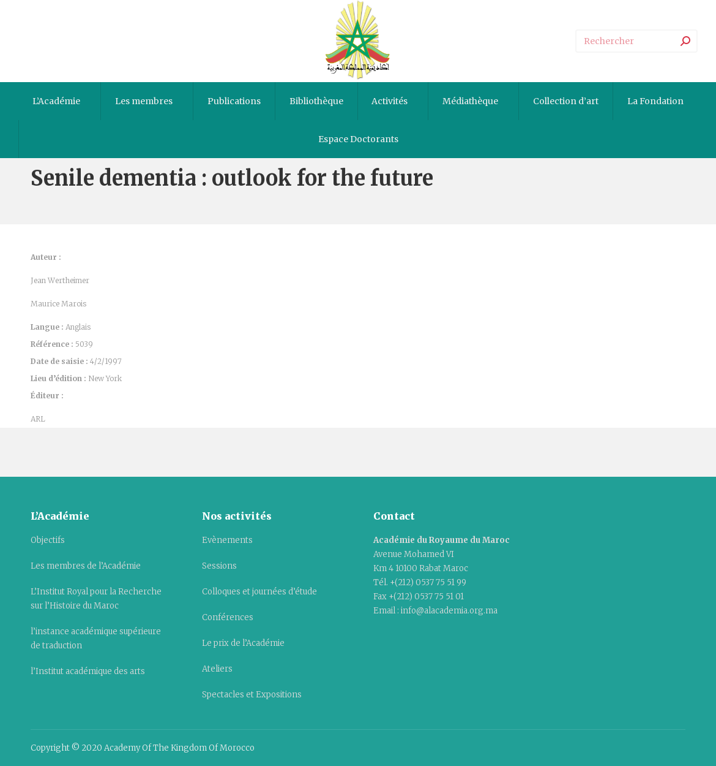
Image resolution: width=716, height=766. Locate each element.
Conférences (227, 617)
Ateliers (217, 669)
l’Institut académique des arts (88, 671)
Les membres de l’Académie (86, 566)
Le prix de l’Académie (243, 643)
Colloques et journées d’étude (259, 591)
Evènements (227, 540)
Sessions (219, 566)
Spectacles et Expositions (252, 694)
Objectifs (48, 540)
